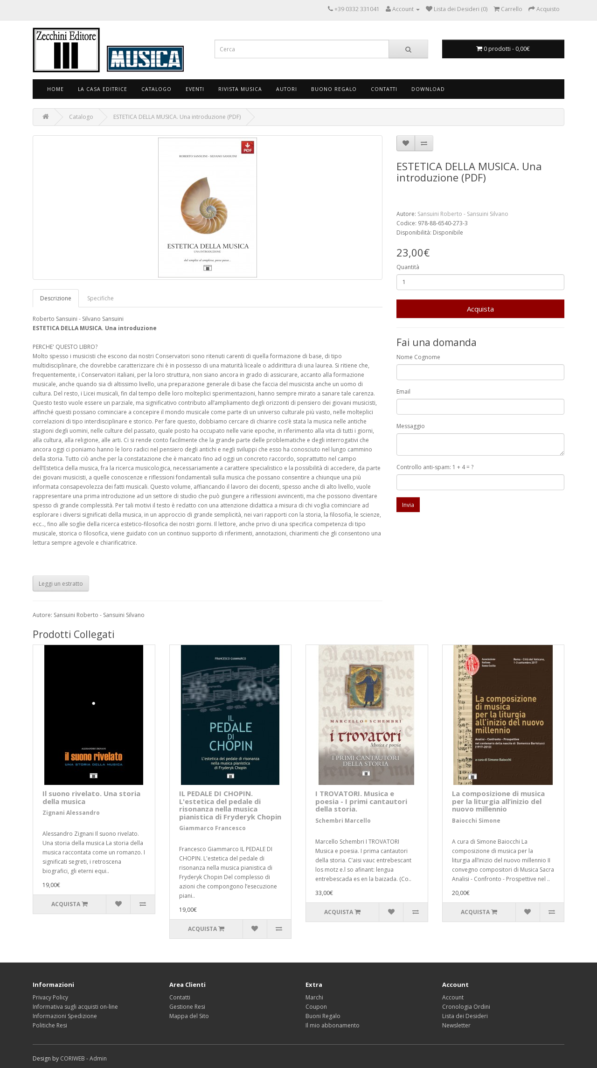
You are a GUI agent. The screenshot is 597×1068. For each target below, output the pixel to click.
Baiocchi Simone (476, 821)
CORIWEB (72, 1058)
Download (428, 89)
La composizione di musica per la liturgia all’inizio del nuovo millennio (498, 801)
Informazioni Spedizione (65, 1016)
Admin (98, 1058)
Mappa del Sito (189, 1016)
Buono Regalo (334, 89)
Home (55, 89)
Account (453, 997)
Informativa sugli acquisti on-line (75, 1007)
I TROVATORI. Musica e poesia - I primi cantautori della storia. (361, 801)
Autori (286, 89)
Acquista (480, 308)
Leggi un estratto (61, 584)
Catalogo (156, 89)
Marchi (314, 997)
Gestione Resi (187, 1007)
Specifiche (100, 298)
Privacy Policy (50, 997)
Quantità (407, 267)
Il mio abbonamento (332, 1025)
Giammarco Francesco (212, 828)
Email (403, 391)
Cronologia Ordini (466, 1007)
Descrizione (55, 298)
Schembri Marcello (343, 821)
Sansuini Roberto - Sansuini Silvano (462, 214)
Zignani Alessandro (71, 813)
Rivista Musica (240, 89)
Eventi (195, 89)
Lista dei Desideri (465, 1016)
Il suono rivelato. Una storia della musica (91, 797)
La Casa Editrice (102, 89)
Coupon (316, 1007)
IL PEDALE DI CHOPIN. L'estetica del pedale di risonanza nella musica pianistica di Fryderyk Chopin (230, 805)
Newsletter (456, 1025)
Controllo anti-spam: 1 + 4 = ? (434, 467)
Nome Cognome (418, 357)
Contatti (384, 89)
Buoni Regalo (322, 1016)
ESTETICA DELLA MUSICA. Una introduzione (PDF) (177, 117)
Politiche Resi (50, 1025)
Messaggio (410, 426)
